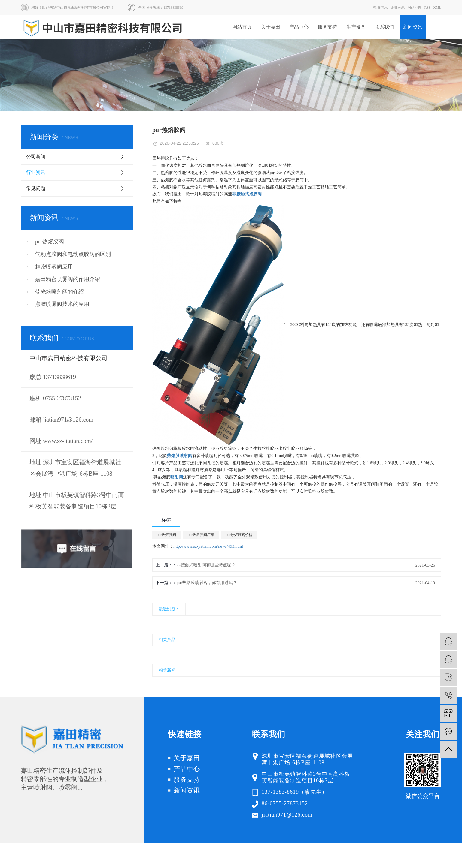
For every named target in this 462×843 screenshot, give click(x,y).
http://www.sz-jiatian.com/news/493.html (208, 546)
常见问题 (35, 188)
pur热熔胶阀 (49, 242)
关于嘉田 (270, 26)
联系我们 (384, 26)
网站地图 (414, 7)
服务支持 (327, 26)
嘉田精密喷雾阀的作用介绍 (67, 279)
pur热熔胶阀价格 (239, 535)
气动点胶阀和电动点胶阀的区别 (73, 254)
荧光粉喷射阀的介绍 (59, 292)
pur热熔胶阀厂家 (201, 535)
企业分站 (398, 7)
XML (437, 7)
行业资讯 (35, 172)
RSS (427, 7)
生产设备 (356, 26)
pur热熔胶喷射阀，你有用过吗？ (207, 582)
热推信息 (380, 7)
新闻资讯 (412, 26)
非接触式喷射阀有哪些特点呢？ (206, 565)
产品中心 (299, 26)
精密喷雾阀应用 (54, 267)
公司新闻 (35, 156)
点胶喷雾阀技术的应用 (62, 304)
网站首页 (242, 26)
